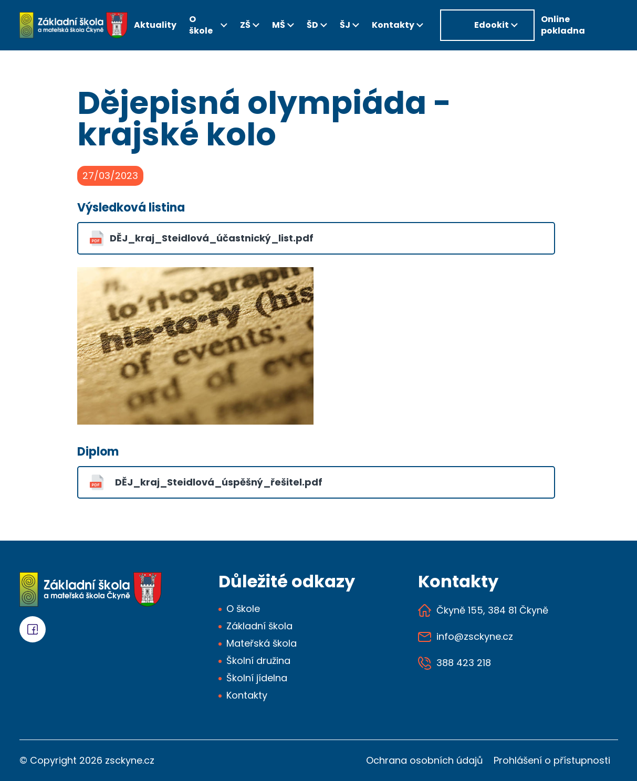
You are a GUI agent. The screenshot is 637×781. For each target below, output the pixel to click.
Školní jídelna (256, 677)
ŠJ (345, 25)
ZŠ (245, 25)
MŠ (278, 25)
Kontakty (393, 25)
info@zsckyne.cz (474, 636)
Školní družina (258, 660)
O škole (201, 25)
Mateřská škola (261, 643)
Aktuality (155, 25)
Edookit (491, 25)
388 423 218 (463, 663)
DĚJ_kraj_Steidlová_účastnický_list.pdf (212, 238)
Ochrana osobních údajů (424, 760)
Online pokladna (563, 25)
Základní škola (259, 625)
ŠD (312, 25)
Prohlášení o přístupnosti (552, 760)
